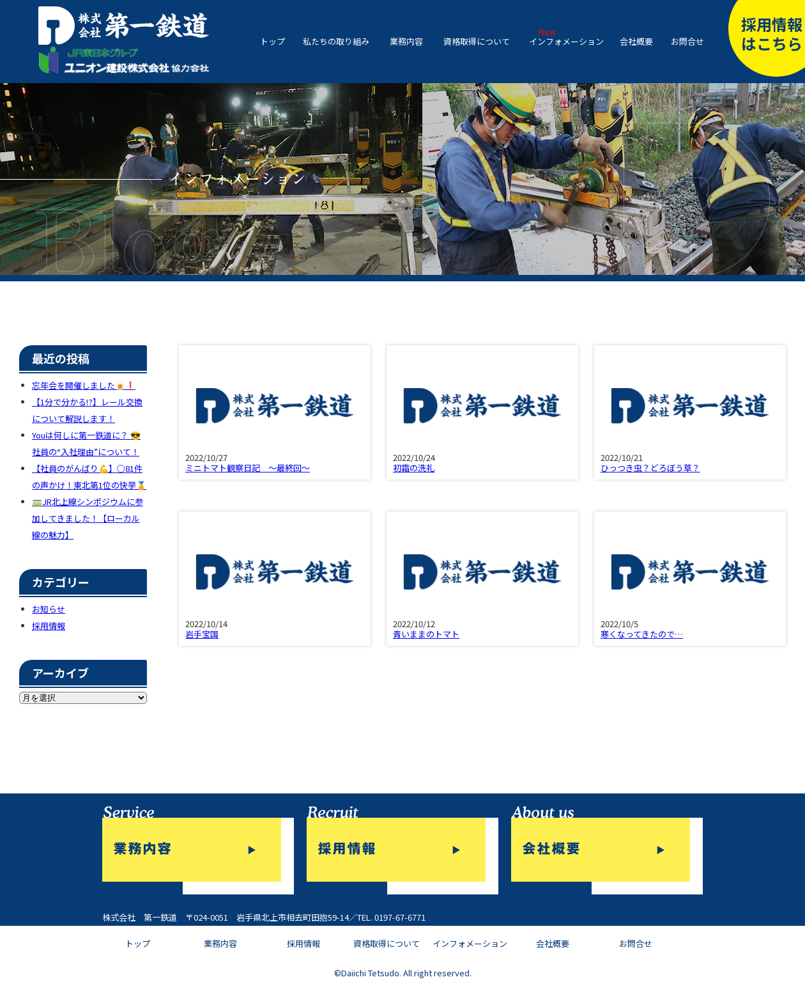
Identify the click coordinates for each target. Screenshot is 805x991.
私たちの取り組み (336, 41)
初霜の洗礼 (413, 468)
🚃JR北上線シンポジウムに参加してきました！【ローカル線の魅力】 (87, 518)
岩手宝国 (201, 634)
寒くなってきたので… (642, 634)
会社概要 (636, 41)
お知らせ (48, 609)
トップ (272, 41)
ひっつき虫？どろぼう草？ (650, 468)
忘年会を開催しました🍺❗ (83, 385)
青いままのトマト (426, 634)
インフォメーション (566, 41)
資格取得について (476, 41)
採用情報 (48, 626)
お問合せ (687, 41)
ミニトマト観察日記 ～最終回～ (247, 468)
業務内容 (406, 41)
